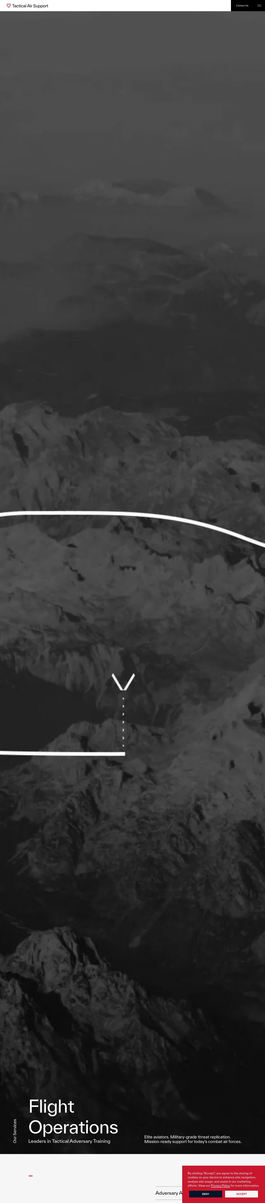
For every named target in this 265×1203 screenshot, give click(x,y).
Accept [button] (241, 1194)
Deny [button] (205, 1194)
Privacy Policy (220, 1185)
